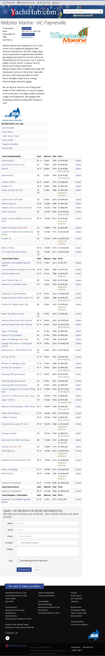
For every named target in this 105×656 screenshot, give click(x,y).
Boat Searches (11, 607)
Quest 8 (4, 168)
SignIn (56, 3)
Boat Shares (43, 610)
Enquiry (10, 549)
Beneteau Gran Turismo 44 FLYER (15, 460)
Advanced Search (83, 15)
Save (11, 561)
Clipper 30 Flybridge (9, 331)
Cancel (36, 569)
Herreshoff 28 (7, 175)
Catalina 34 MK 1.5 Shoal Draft (14, 207)
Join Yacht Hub (76, 598)
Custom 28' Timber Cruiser (12, 304)
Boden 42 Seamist (9, 227)
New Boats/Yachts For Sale (15, 593)
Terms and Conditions (79, 624)
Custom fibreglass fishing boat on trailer (18, 269)
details (78, 160)
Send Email (24, 569)
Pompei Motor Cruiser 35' (12, 424)
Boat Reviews (76, 607)
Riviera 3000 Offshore (10, 413)
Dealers (74, 593)
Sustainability (43, 601)
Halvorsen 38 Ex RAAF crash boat (15, 440)
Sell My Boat (8, 3)
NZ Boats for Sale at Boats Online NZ (19, 627)
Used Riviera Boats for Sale (48, 613)
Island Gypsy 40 (8, 450)
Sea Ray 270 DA (8, 357)
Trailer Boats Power (10, 136)
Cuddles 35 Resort (9, 417)
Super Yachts (10, 598)
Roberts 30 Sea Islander (11, 335)
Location (9, 542)
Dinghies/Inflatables (10, 144)
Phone (10, 536)
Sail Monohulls (8, 128)
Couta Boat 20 (7, 160)
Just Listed (9, 601)
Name (10, 523)
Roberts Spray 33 (8, 203)
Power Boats (7, 132)
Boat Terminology (45, 604)
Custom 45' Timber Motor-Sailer (15, 232)
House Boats (7, 140)
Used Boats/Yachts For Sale (16, 596)
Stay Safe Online (77, 622)
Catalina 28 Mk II (8, 182)
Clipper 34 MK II (8, 400)
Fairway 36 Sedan (8, 433)
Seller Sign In (77, 650)
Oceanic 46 (6, 238)
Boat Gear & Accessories (15, 610)
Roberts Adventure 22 (10, 273)
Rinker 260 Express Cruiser (12, 313)
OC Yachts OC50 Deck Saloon (14, 252)
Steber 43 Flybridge (9, 469)
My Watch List (10, 613)
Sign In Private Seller (79, 613)
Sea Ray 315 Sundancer (11, 367)
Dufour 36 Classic (8, 211)
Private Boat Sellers (78, 610)
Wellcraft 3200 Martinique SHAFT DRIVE (18, 406)
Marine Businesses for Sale (49, 607)
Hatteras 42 (6, 446)
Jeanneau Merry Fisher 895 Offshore (16, 320)
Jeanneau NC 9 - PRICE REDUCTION (16, 350)
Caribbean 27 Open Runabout (13, 293)
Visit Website (27, 37)
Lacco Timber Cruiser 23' (11, 280)
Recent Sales (7, 148)
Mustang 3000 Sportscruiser (13, 374)
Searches (26, 3)
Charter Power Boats (46, 596)
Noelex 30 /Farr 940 (9, 190)
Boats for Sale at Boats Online (17, 624)
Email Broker (28, 34)
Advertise (74, 601)
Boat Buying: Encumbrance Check (18, 619)
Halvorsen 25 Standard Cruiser (14, 284)
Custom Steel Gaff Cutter (12, 199)
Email (10, 530)
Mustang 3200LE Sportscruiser (14, 385)
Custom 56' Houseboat (11, 483)
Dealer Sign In (76, 596)
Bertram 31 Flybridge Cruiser (13, 363)
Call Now (26, 28)
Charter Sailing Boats (46, 593)
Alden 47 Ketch (7, 248)
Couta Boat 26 (7, 164)
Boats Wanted (76, 616)
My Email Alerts (11, 616)
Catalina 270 (6, 186)
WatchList (43, 2)
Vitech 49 (5, 473)
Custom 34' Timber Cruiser (12, 395)
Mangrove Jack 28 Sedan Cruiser (15, 297)
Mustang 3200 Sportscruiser (13, 381)
